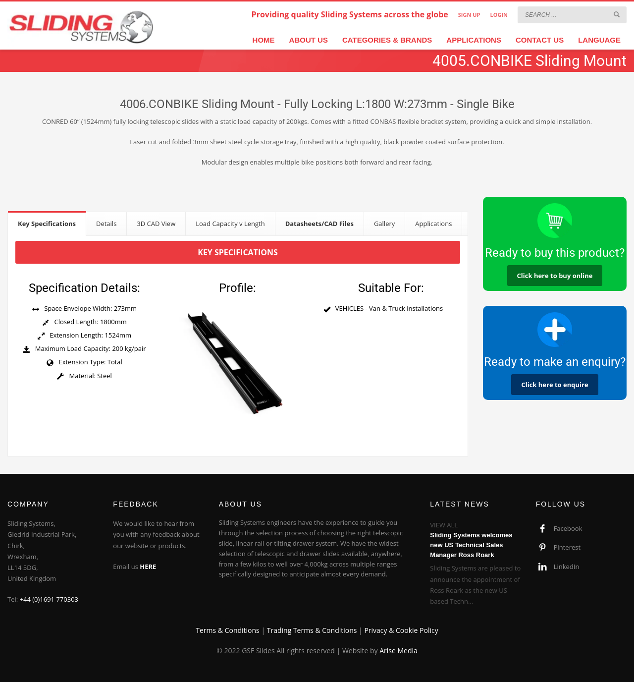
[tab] (47, 223)
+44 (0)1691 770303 (49, 599)
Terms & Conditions (228, 630)
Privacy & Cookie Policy (401, 630)
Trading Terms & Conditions (312, 630)
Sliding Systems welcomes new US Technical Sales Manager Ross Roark (471, 545)
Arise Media (398, 650)
